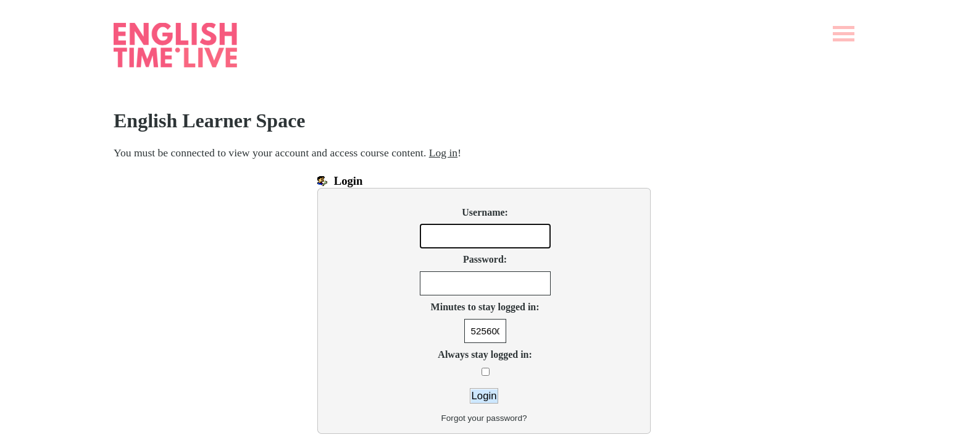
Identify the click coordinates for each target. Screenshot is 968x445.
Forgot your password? (484, 418)
